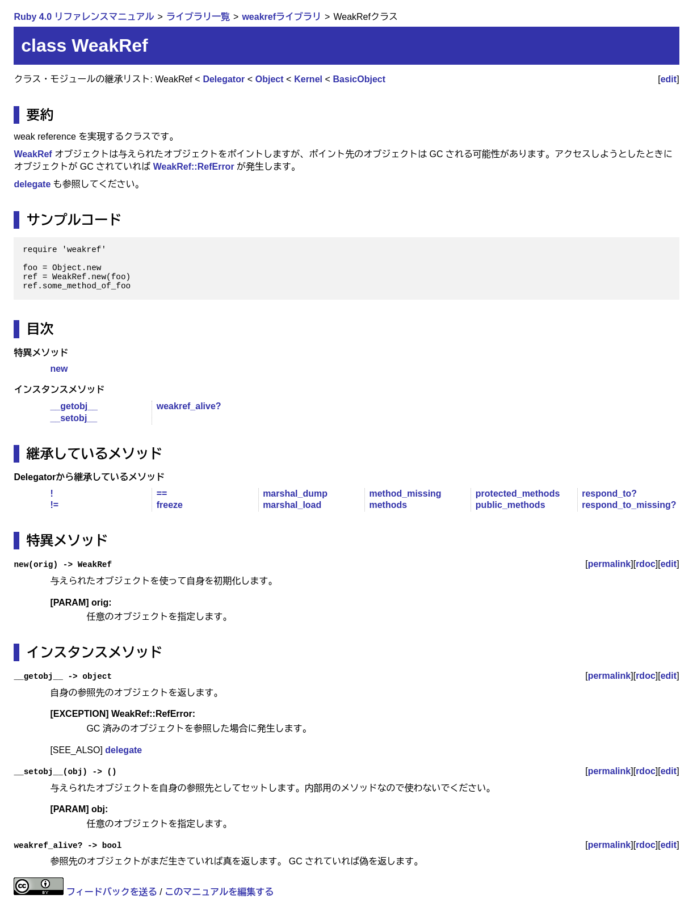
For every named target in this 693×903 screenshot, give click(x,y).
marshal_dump (295, 493)
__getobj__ (74, 406)
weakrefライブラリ (281, 17)
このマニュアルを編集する (219, 892)
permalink (609, 564)
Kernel (308, 79)
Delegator (224, 79)
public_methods (510, 505)
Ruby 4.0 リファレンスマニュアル (84, 17)
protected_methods (518, 493)
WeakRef (33, 154)
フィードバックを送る (111, 892)
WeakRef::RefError (193, 166)
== (162, 493)
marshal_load (292, 505)
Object (269, 79)
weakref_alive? (189, 406)
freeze (170, 505)
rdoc (646, 564)
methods (388, 505)
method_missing (405, 493)
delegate (32, 184)
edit (669, 79)
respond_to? (609, 493)
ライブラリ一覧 (198, 17)
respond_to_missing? (629, 505)
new (59, 368)
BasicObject (359, 79)
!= (54, 505)
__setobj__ (73, 418)
